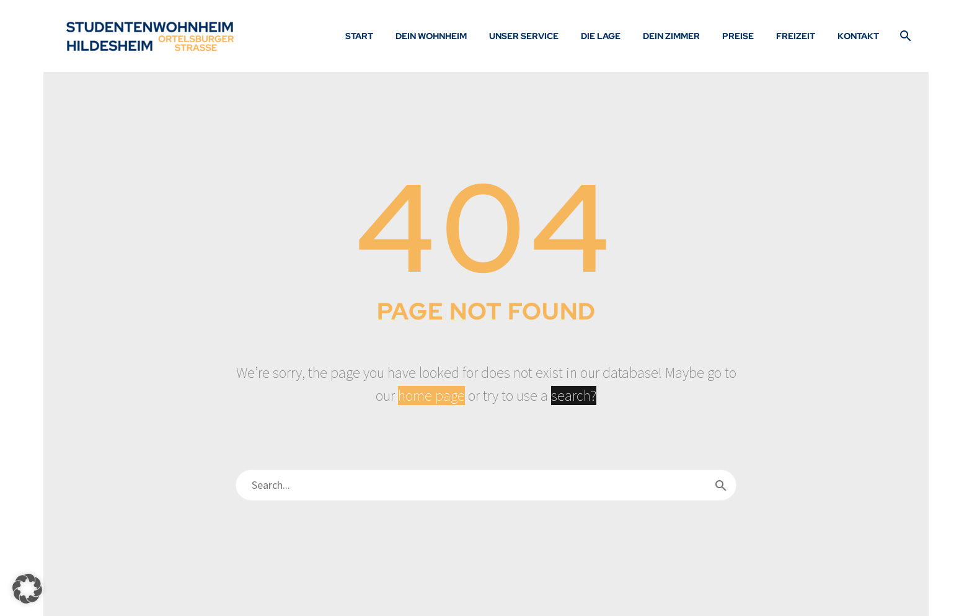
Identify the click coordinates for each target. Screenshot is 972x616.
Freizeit (795, 36)
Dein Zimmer (671, 36)
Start (359, 36)
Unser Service (524, 36)
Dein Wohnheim (431, 36)
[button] (27, 588)
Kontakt (858, 36)
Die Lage (601, 36)
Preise (738, 36)
